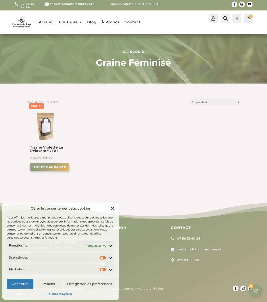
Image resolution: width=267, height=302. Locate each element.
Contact (133, 22)
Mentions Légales (60, 293)
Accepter (20, 284)
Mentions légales (150, 288)
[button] (112, 208)
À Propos (110, 22)
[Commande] (214, 102)
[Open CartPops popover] (256, 291)
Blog (92, 22)
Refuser (48, 284)
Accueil (46, 22)
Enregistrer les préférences (89, 284)
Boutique (68, 22)
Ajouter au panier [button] (49, 167)
